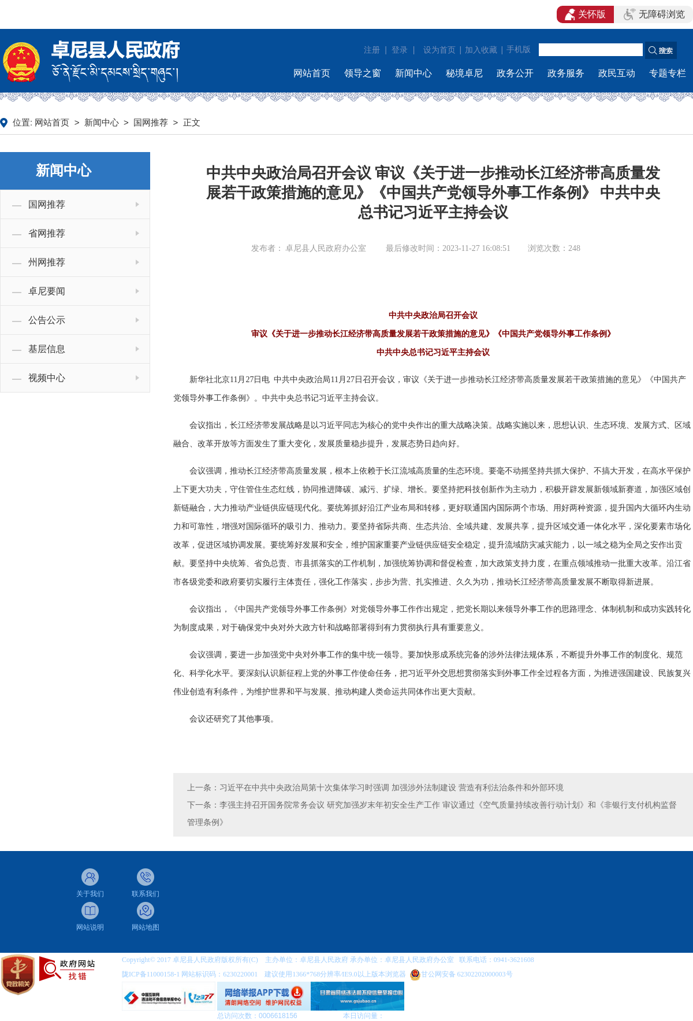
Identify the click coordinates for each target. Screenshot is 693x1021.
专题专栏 (667, 73)
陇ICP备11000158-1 (151, 974)
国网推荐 (150, 122)
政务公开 (515, 73)
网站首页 (311, 73)
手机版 (518, 49)
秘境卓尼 (464, 73)
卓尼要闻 (46, 291)
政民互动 (616, 73)
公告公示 (46, 320)
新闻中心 (413, 73)
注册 (372, 49)
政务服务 (565, 73)
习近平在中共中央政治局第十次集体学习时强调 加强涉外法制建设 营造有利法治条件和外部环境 (391, 787)
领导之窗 (362, 73)
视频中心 (46, 378)
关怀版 (585, 14)
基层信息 (46, 349)
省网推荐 (46, 233)
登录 (400, 49)
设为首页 (439, 50)
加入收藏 (481, 50)
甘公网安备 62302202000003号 (467, 974)
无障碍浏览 (654, 14)
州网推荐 (46, 262)
